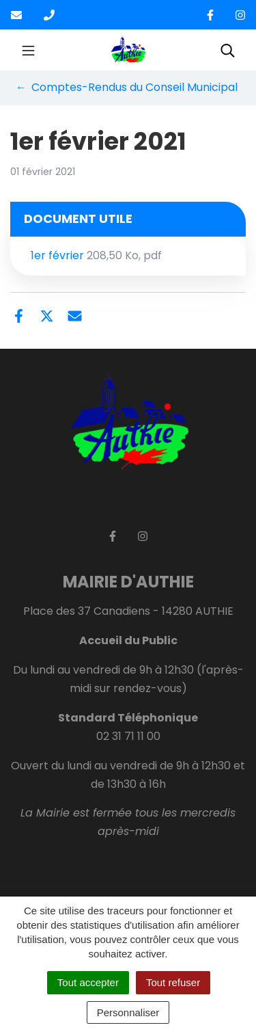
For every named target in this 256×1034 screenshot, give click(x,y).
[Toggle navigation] (28, 50)
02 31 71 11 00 (128, 736)
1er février (96, 255)
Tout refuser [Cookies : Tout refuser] (173, 982)
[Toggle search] (227, 50)
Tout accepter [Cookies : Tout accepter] (88, 982)
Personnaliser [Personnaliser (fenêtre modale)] (128, 1012)
